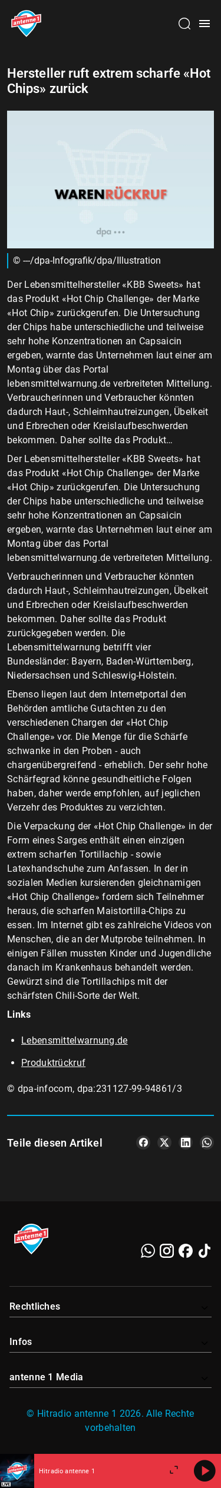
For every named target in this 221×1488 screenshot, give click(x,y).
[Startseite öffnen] (26, 23)
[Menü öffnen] (204, 23)
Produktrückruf (53, 1062)
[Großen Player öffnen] (173, 1471)
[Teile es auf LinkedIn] (186, 1142)
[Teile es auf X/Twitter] (164, 1142)
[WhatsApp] (148, 1251)
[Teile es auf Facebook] (143, 1142)
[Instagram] (167, 1251)
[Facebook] (186, 1251)
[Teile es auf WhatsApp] (207, 1142)
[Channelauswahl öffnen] (184, 23)
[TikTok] (204, 1251)
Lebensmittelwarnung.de (74, 1040)
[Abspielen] (204, 1471)
